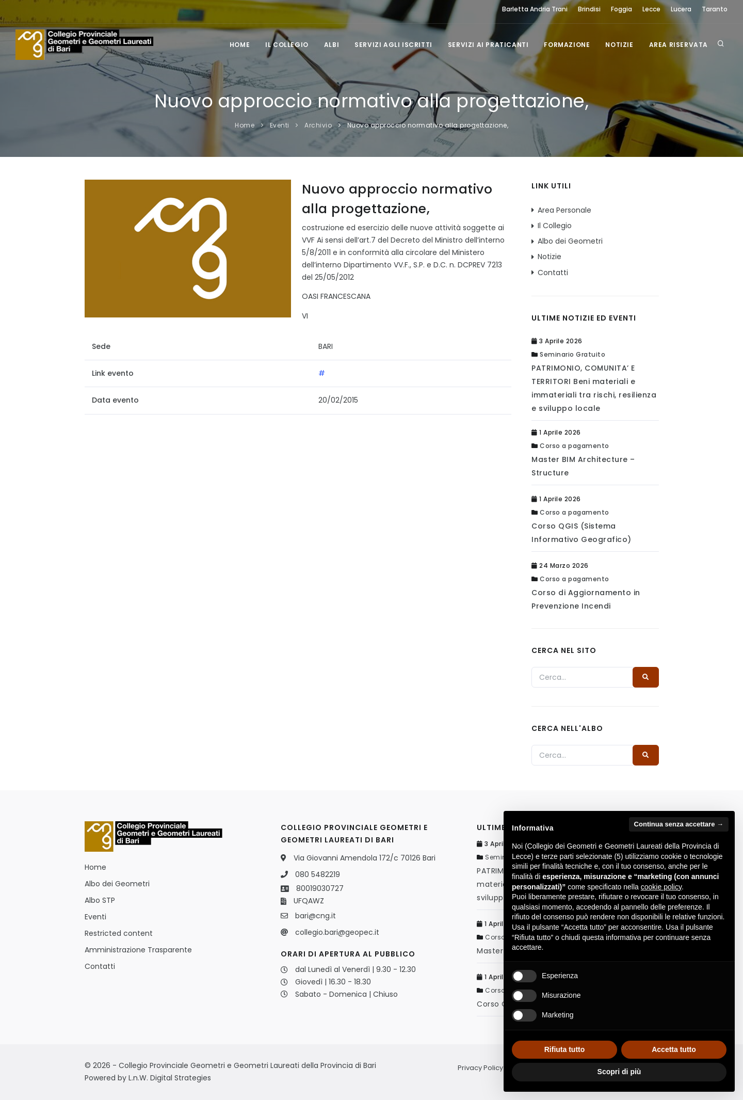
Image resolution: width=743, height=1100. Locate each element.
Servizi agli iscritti (393, 44)
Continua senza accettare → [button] (678, 824)
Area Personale (564, 210)
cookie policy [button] (661, 887)
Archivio (318, 125)
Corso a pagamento (574, 445)
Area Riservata (678, 44)
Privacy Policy (480, 1068)
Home (240, 44)
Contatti (553, 272)
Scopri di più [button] (619, 1071)
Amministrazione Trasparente (138, 950)
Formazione (567, 44)
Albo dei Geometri (570, 241)
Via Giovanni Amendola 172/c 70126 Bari (364, 858)
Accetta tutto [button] (674, 1049)
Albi (331, 44)
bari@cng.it (315, 916)
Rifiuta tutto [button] (564, 1049)
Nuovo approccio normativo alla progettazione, (428, 125)
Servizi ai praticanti (488, 44)
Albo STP (100, 900)
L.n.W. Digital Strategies (169, 1078)
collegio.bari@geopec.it (337, 932)
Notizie (619, 44)
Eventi (279, 125)
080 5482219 (317, 874)
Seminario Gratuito (572, 354)
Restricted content (119, 933)
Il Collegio (287, 44)
